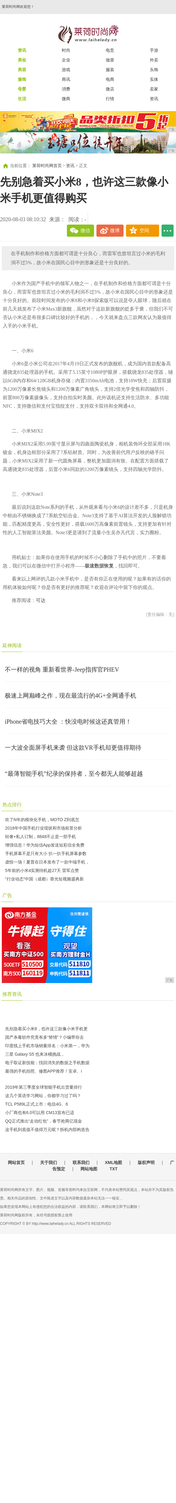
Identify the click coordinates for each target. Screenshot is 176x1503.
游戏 (66, 69)
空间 (144, 230)
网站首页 (16, 1162)
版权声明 (146, 1162)
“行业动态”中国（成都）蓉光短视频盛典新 (44, 878)
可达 (41, 600)
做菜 (110, 60)
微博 (115, 230)
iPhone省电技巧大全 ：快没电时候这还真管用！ (68, 721)
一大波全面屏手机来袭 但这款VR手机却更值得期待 (73, 747)
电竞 (110, 50)
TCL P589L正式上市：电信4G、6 (36, 1104)
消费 (66, 89)
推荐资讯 (12, 994)
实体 (154, 79)
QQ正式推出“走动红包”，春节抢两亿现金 (43, 1121)
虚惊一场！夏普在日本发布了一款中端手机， (47, 862)
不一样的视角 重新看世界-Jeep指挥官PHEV (62, 669)
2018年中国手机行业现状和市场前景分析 (43, 828)
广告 (7, 895)
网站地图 (88, 1168)
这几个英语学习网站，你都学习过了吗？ (43, 1095)
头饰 (154, 69)
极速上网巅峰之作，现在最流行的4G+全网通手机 (70, 695)
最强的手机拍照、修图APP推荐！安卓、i (43, 1071)
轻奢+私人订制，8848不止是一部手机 (40, 836)
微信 (85, 230)
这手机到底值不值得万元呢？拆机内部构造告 (47, 1129)
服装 (110, 69)
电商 (110, 79)
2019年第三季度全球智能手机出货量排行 (43, 1087)
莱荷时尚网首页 (47, 165)
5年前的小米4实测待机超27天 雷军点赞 (42, 870)
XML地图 (113, 1162)
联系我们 (81, 1162)
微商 (66, 98)
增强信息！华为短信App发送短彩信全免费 (44, 845)
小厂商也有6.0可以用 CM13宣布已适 (39, 1112)
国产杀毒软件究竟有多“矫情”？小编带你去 (44, 1037)
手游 (154, 50)
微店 (110, 89)
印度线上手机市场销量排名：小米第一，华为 (47, 1045)
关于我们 (48, 1162)
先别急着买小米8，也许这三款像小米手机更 (46, 1028)
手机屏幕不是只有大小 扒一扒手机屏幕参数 (45, 853)
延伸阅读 (12, 645)
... (168, 231)
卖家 (154, 89)
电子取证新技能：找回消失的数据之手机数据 (47, 1062)
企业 (66, 60)
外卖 (154, 60)
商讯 (66, 79)
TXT (113, 1168)
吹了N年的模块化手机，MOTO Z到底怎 (42, 819)
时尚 (66, 50)
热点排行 (12, 804)
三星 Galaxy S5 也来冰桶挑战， (35, 1054)
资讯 (154, 98)
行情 (110, 98)
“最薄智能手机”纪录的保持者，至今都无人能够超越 (74, 773)
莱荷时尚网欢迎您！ (18, 7)
